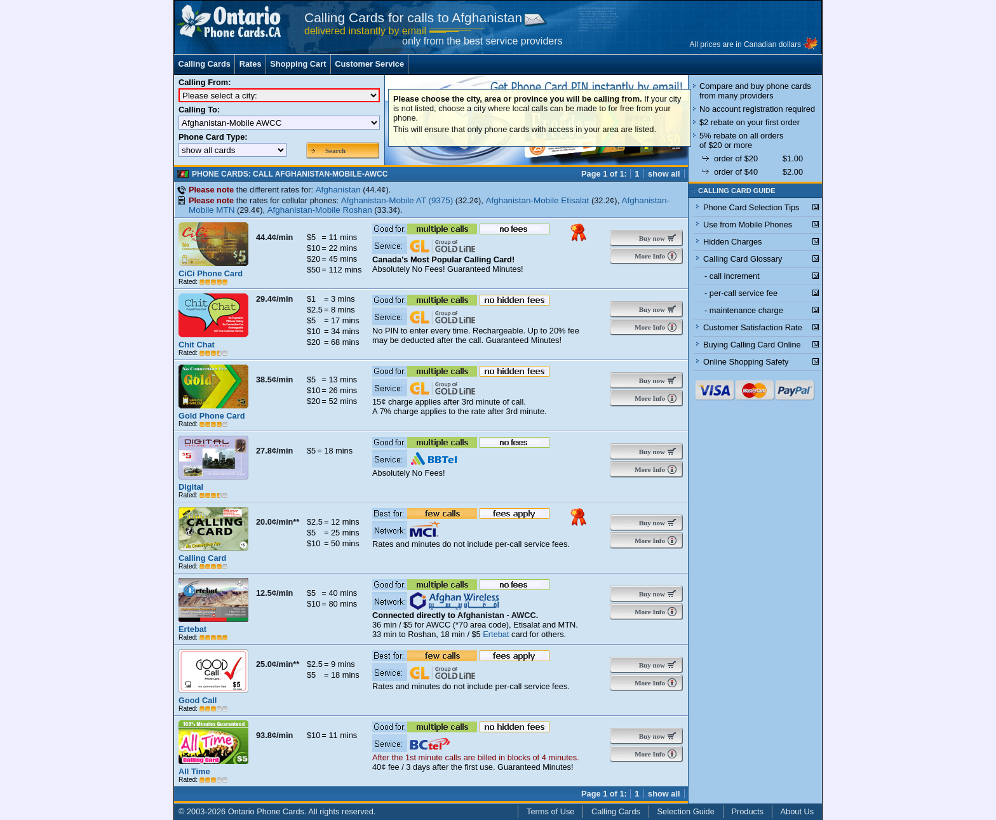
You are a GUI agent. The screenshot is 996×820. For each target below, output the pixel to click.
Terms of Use (550, 811)
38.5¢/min (274, 379)
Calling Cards (204, 64)
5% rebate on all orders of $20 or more (741, 140)
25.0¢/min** (277, 664)
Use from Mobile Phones (747, 224)
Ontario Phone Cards (266, 811)
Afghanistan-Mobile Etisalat (537, 200)
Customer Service (369, 64)
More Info (649, 256)
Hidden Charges (732, 241)
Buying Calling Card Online (752, 344)
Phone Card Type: (213, 137)
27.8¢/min (274, 450)
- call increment (732, 276)
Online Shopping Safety (745, 361)
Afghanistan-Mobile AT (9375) (397, 200)
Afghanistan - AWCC (496, 615)
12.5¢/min (274, 593)
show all (664, 173)
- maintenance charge (743, 310)
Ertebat (496, 634)
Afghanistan (338, 189)
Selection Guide (686, 811)
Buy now (649, 238)
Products (747, 811)
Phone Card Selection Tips (751, 207)
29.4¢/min (274, 299)
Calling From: (204, 82)
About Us (797, 811)
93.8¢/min (274, 735)
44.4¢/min (274, 237)
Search (335, 150)
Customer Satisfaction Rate (752, 327)
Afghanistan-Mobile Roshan (319, 210)
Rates (250, 64)
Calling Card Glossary (742, 259)
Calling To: (199, 109)
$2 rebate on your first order (749, 122)
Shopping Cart (298, 64)
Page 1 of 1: (604, 173)
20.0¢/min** (277, 522)
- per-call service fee (740, 293)
